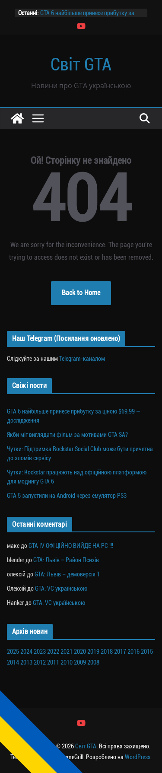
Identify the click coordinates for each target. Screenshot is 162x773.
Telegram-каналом (82, 358)
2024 (26, 651)
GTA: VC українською (61, 588)
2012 (40, 662)
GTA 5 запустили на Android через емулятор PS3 (67, 495)
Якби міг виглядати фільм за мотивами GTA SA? (67, 434)
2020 (80, 651)
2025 (13, 651)
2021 (66, 651)
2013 (26, 662)
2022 (53, 651)
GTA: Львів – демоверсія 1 (67, 574)
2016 (133, 651)
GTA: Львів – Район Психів (66, 560)
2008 (93, 662)
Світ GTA (81, 64)
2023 (40, 651)
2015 (147, 651)
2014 (13, 662)
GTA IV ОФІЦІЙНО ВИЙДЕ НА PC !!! (71, 545)
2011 (53, 662)
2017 (120, 651)
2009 (80, 662)
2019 (93, 651)
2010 (66, 662)
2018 (107, 651)
